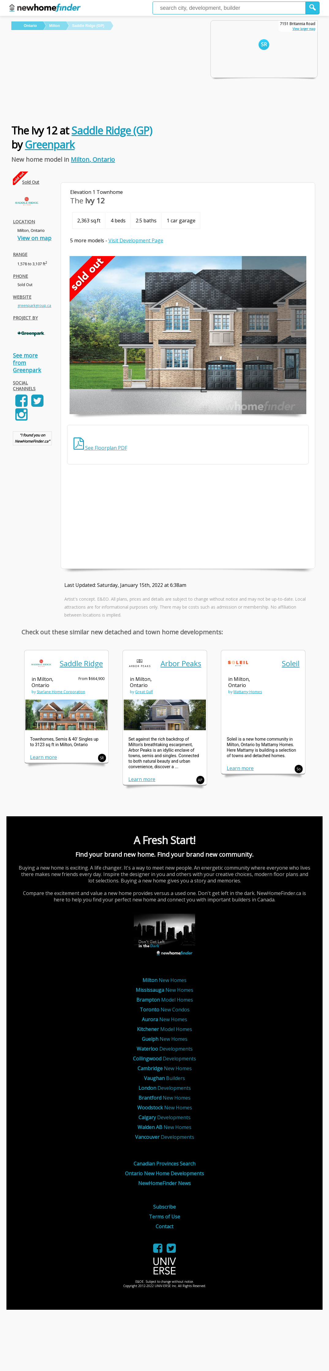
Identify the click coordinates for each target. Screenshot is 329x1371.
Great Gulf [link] (144, 691)
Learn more (43, 757)
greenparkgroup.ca (34, 305)
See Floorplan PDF (100, 447)
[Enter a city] (229, 8)
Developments (165, 1048)
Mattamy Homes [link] (247, 691)
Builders (164, 1078)
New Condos (165, 1009)
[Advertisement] (106, 76)
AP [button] (200, 780)
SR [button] (102, 758)
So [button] (299, 769)
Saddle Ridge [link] (81, 663)
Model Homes (164, 999)
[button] (313, 8)
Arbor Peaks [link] (181, 663)
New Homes (164, 980)
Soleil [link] (291, 663)
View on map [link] (34, 238)
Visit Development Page (135, 240)
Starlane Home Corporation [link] (61, 691)
